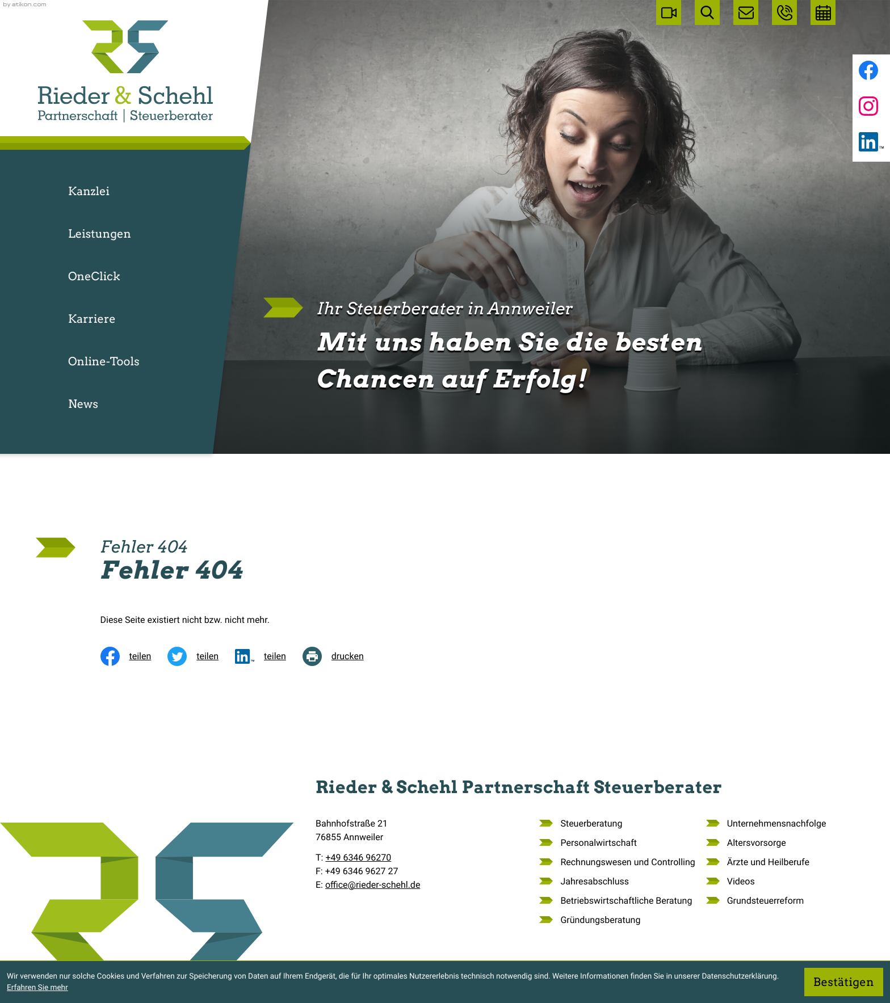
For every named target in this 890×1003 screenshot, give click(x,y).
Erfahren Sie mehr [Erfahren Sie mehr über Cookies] (37, 987)
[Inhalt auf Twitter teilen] (201, 656)
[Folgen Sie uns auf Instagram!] (868, 106)
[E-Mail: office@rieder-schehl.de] (745, 12)
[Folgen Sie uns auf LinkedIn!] (871, 141)
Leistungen (99, 234)
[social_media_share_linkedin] (269, 656)
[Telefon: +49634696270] (358, 858)
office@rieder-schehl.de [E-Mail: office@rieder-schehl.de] (372, 884)
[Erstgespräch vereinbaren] (823, 12)
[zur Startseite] (125, 71)
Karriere (92, 319)
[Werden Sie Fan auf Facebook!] (868, 70)
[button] (784, 12)
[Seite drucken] (341, 656)
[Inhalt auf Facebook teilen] (134, 656)
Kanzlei (89, 191)
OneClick (94, 276)
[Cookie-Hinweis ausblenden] (843, 982)
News (83, 404)
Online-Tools (104, 361)
